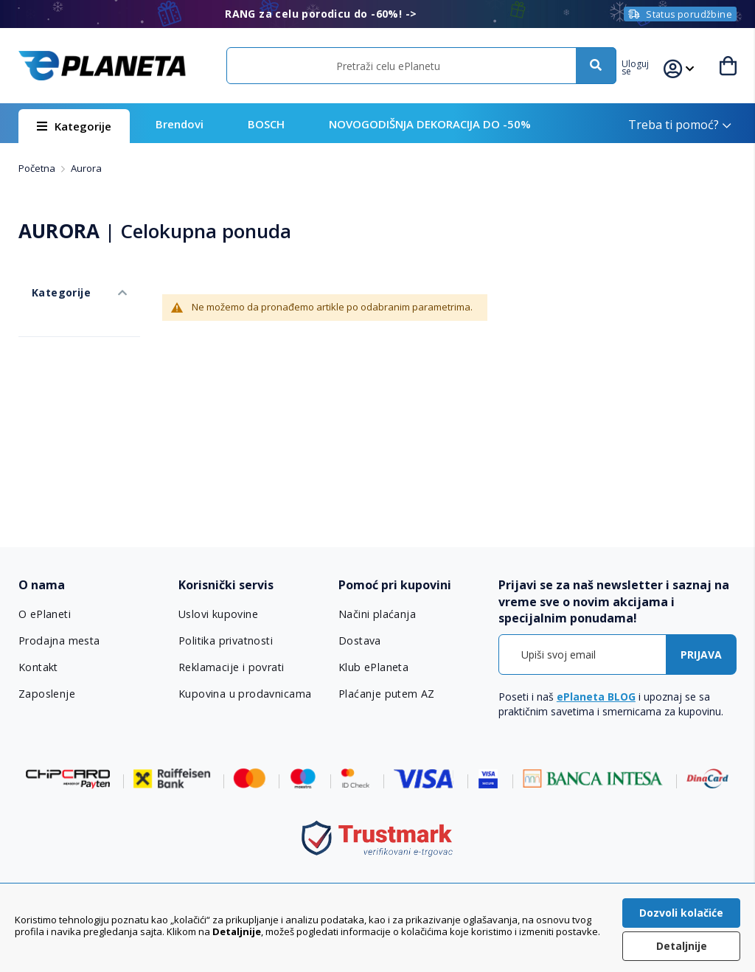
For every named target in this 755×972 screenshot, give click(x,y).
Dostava (359, 640)
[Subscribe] (701, 654)
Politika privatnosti (225, 640)
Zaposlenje (46, 694)
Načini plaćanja (374, 614)
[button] (646, 66)
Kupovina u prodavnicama (242, 694)
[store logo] (102, 65)
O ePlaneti (45, 614)
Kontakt (38, 667)
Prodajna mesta (59, 640)
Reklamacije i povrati (230, 667)
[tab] (91, 585)
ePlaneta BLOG (596, 697)
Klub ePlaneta (373, 667)
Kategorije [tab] (46, 279)
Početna (38, 168)
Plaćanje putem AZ (385, 694)
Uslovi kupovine (217, 614)
